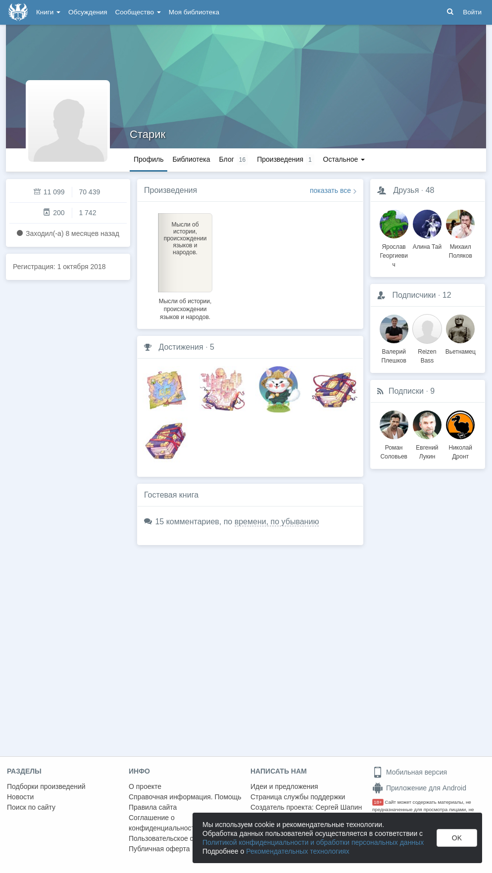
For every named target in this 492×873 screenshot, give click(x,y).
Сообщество (138, 12)
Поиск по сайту (31, 807)
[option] (185, 265)
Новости (20, 797)
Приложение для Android (419, 787)
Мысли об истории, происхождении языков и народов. (185, 309)
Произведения (170, 190)
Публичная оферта (159, 849)
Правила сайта (153, 807)
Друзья (406, 190)
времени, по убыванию (277, 521)
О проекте (145, 786)
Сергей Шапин (338, 807)
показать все (330, 190)
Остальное (344, 159)
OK (457, 838)
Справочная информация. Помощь (185, 797)
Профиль (148, 159)
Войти (472, 12)
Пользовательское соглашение (179, 838)
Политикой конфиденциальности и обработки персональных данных (313, 842)
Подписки (406, 391)
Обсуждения (87, 12)
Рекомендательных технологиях (297, 851)
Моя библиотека (194, 12)
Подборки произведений (46, 786)
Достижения (180, 347)
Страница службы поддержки (297, 797)
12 (447, 295)
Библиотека (191, 159)
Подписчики (414, 295)
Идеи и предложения (284, 786)
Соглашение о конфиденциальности (163, 823)
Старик (147, 134)
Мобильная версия (409, 772)
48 (430, 190)
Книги (48, 12)
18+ (378, 802)
